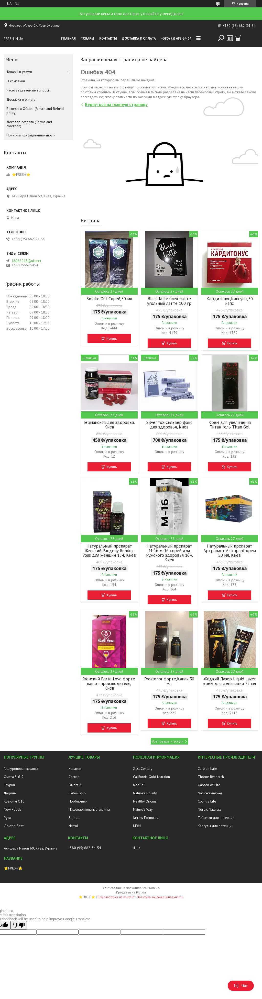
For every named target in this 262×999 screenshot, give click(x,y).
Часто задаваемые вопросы (28, 90)
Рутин (8, 817)
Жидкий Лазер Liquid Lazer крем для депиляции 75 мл (229, 681)
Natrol (73, 825)
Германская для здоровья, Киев (109, 424)
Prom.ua (153, 888)
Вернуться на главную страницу (116, 104)
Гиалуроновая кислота (21, 768)
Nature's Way (143, 809)
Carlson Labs (207, 768)
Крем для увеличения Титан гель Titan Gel (230, 424)
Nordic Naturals (209, 809)
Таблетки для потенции (216, 817)
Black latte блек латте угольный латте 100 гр (169, 301)
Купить (111, 338)
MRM (137, 825)
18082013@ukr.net (26, 261)
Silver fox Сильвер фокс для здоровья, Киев (169, 424)
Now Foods (12, 809)
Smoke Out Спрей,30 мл (109, 298)
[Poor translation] (18, 925)
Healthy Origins (144, 801)
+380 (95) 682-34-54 (176, 38)
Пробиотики (78, 801)
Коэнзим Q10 (14, 801)
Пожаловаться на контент (116, 897)
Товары (87, 38)
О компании (15, 81)
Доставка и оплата (139, 38)
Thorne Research (211, 776)
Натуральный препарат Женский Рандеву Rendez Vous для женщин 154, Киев (109, 550)
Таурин (9, 785)
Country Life (207, 801)
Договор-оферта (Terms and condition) (29, 124)
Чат (241, 985)
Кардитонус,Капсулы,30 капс (229, 301)
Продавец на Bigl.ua (131, 892)
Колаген (75, 768)
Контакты (108, 38)
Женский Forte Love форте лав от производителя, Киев (109, 683)
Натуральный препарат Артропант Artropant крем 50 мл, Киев (229, 550)
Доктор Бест (14, 825)
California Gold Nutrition (151, 776)
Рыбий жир (77, 793)
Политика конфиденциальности (160, 897)
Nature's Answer (210, 793)
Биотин (74, 817)
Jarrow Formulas (145, 817)
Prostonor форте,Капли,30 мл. (169, 681)
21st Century (142, 768)
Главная (68, 38)
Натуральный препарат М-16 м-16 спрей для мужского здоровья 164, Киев (169, 553)
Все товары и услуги (167, 741)
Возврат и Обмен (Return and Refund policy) (35, 110)
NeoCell (139, 785)
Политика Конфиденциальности (31, 135)
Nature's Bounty (145, 793)
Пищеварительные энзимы (89, 809)
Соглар (74, 776)
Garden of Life (209, 785)
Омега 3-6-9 (14, 776)
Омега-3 (75, 785)
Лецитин (10, 793)
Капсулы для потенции (215, 825)
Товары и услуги (19, 71)
